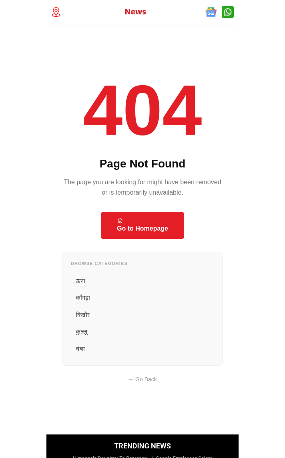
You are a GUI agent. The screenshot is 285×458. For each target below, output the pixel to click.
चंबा (80, 348)
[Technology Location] (58, 12)
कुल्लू (81, 331)
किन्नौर (83, 314)
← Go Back (142, 379)
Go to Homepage (142, 224)
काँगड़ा (83, 297)
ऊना (80, 280)
